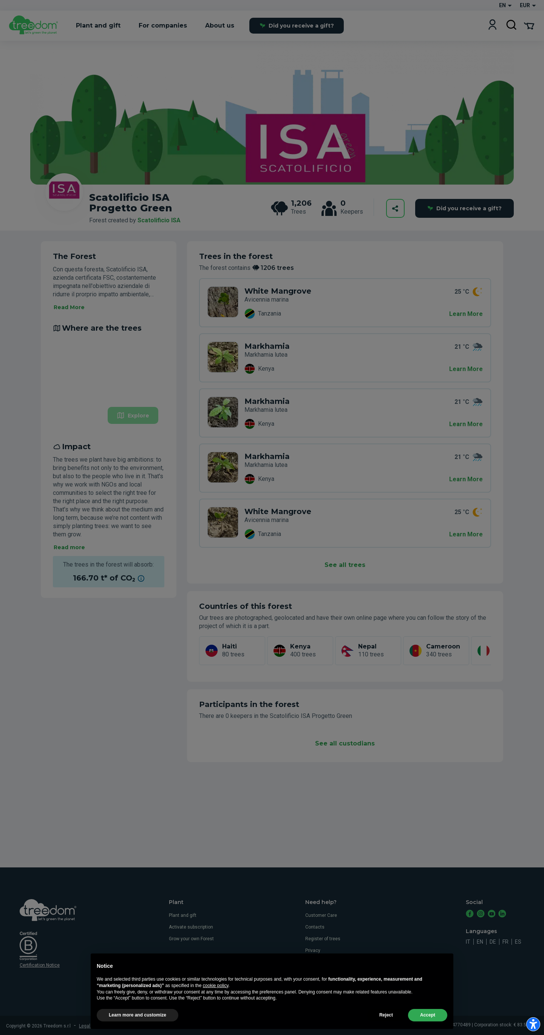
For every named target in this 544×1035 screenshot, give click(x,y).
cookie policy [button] (216, 1003)
